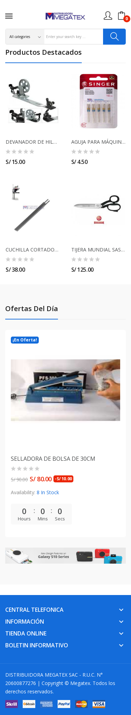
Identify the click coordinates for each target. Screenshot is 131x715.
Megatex (80, 683)
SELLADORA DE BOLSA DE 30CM (53, 458)
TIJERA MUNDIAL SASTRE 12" (98, 250)
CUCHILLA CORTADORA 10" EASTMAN (33, 250)
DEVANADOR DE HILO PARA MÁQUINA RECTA (33, 142)
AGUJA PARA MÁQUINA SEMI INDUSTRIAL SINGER (98, 142)
